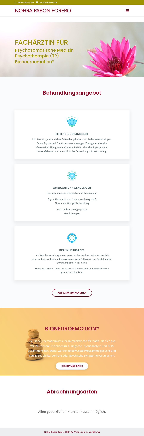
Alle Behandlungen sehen (72, 292)
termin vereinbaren (72, 365)
